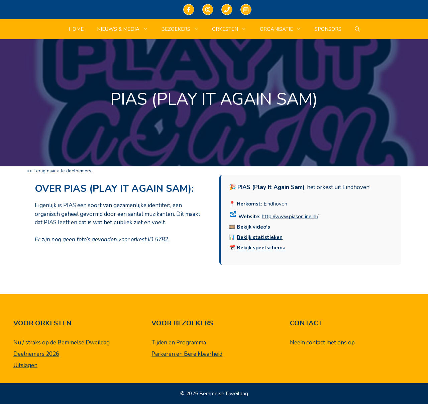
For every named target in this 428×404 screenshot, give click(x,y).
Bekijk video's (253, 227)
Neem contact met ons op (322, 342)
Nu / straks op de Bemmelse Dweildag (61, 342)
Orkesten (232, 29)
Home (76, 29)
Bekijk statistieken (260, 237)
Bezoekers (183, 29)
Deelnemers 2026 (36, 354)
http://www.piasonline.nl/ (290, 216)
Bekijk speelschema (261, 247)
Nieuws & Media (125, 29)
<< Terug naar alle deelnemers (59, 171)
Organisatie (284, 29)
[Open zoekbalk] (357, 29)
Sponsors (328, 29)
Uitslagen (25, 365)
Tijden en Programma (178, 342)
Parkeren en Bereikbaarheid (186, 354)
